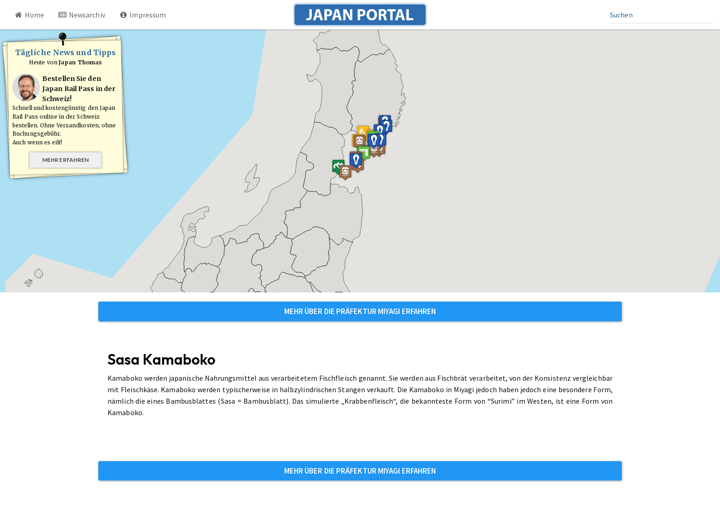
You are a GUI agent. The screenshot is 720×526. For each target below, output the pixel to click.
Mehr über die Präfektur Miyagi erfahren (360, 311)
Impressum (142, 14)
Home (29, 14)
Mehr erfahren (65, 159)
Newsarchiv (81, 14)
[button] (363, 153)
